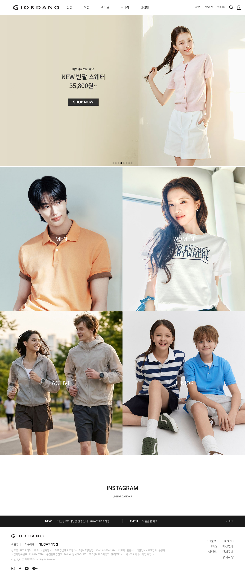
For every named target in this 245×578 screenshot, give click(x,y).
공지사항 (228, 557)
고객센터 (221, 7)
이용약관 (30, 544)
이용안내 (16, 544)
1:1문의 (212, 541)
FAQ (214, 546)
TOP (231, 521)
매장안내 (228, 546)
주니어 (125, 7)
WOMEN (183, 239)
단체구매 (228, 552)
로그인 (198, 7)
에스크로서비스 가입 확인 (139, 554)
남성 (70, 7)
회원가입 (209, 7)
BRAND (229, 541)
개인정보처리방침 (48, 544)
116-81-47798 (36, 554)
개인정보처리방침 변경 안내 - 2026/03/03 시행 (83, 521)
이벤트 (212, 552)
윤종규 (161, 550)
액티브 (105, 7)
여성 (87, 7)
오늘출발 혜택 (149, 521)
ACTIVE (61, 383)
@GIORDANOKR (122, 496)
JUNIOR (184, 383)
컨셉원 (144, 7)
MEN (61, 239)
